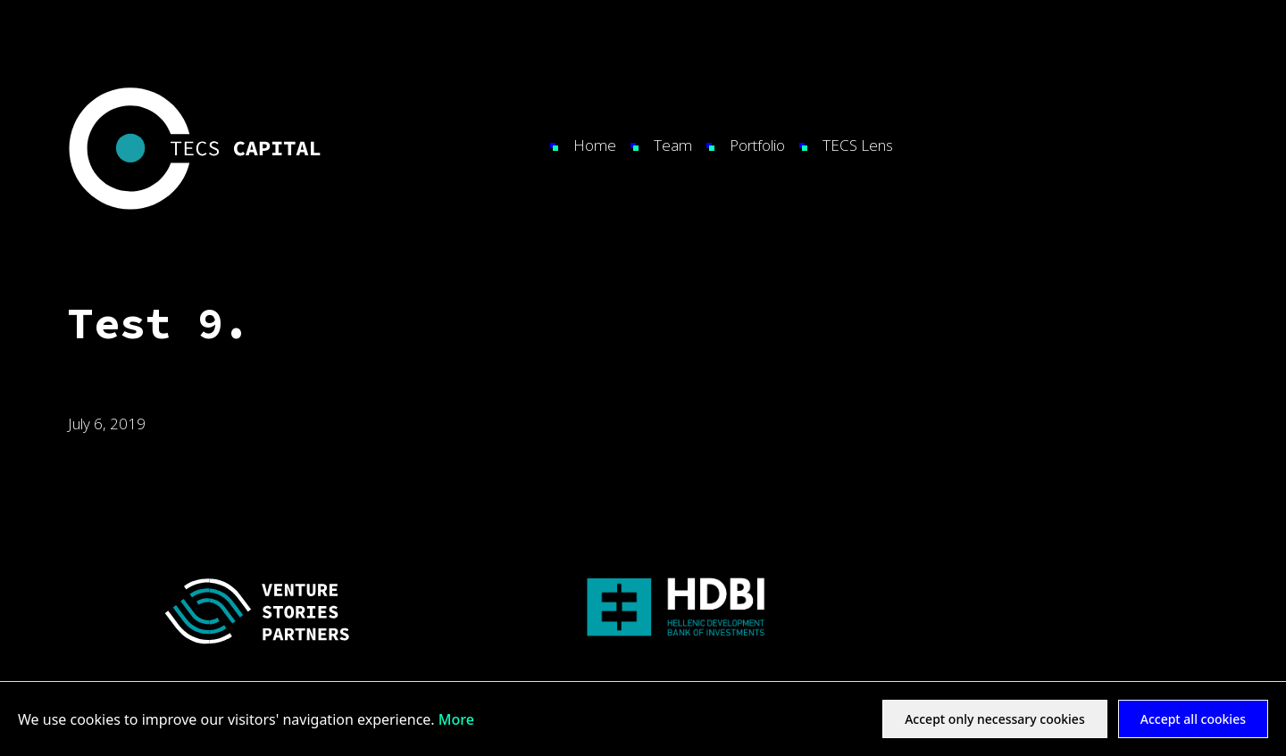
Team (673, 145)
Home (594, 145)
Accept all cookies (1193, 718)
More (456, 719)
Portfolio (757, 145)
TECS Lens (858, 145)
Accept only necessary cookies (995, 718)
